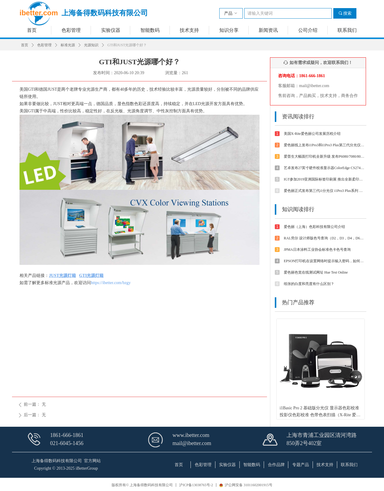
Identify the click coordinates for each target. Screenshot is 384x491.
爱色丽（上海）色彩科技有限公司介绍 (314, 227)
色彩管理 (44, 45)
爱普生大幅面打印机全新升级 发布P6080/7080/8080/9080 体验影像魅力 (324, 156)
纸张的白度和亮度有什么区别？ (309, 284)
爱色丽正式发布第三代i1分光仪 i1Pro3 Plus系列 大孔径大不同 (324, 191)
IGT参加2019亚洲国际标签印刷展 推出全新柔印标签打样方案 (324, 179)
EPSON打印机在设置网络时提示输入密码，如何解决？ (324, 261)
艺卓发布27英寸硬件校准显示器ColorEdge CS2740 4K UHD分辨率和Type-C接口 (324, 168)
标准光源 (68, 45)
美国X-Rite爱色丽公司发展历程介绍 (312, 134)
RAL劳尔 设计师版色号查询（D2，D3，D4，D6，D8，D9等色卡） (324, 238)
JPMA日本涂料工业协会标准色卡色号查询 (317, 249)
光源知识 (91, 45)
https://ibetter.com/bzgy (111, 282)
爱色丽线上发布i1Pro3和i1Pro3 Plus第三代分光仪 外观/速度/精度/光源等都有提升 (324, 145)
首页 (24, 45)
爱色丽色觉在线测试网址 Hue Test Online (316, 272)
